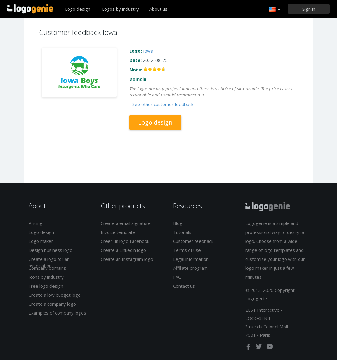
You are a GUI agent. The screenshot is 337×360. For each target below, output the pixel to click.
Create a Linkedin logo (123, 250)
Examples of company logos (57, 313)
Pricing (35, 223)
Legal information (191, 259)
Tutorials (182, 232)
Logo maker (41, 241)
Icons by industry (46, 277)
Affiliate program (190, 268)
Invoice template (118, 232)
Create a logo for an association (49, 262)
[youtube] (270, 348)
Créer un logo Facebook (125, 241)
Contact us (184, 286)
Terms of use (187, 250)
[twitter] (259, 348)
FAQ (177, 277)
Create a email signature (126, 223)
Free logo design (46, 286)
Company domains (47, 268)
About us (158, 9)
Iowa (148, 51)
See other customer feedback (162, 104)
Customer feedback (193, 241)
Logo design (77, 9)
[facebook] (248, 348)
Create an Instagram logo (127, 259)
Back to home (30, 9)
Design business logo (50, 250)
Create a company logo (52, 304)
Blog (177, 223)
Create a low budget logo (55, 295)
